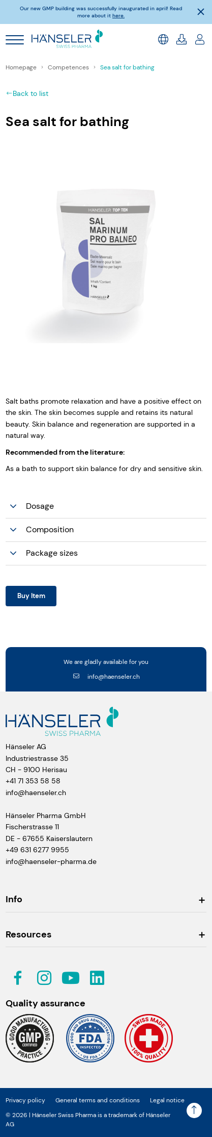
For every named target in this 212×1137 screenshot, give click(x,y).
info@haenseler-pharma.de (51, 861)
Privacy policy (25, 1100)
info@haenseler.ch (106, 677)
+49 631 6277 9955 (37, 849)
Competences (69, 67)
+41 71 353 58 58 (33, 780)
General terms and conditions (97, 1100)
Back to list (27, 93)
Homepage (22, 67)
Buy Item (31, 595)
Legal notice (167, 1100)
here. (118, 15)
